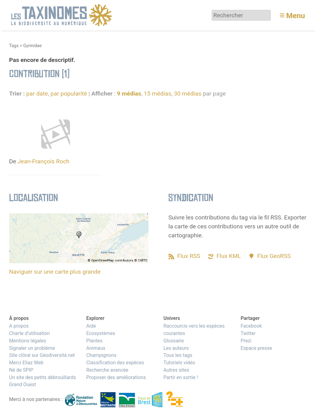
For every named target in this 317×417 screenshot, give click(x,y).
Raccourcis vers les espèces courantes (194, 329)
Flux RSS (188, 256)
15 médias (157, 93)
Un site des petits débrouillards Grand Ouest (42, 381)
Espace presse (256, 348)
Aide (91, 326)
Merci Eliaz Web (26, 363)
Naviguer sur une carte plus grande (55, 271)
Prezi (246, 341)
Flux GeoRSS (274, 256)
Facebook (251, 326)
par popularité (69, 93)
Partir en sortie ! (180, 377)
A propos (19, 326)
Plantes (94, 341)
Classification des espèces (115, 363)
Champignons (101, 355)
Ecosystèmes (100, 333)
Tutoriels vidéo (179, 363)
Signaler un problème (32, 348)
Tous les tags (177, 355)
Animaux (95, 348)
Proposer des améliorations (116, 377)
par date (37, 93)
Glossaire (173, 341)
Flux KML (229, 256)
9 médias (129, 93)
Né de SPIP (21, 370)
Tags (14, 45)
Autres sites (176, 370)
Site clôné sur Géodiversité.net (42, 355)
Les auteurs (176, 348)
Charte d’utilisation (29, 333)
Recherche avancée (107, 370)
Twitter (248, 333)
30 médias (187, 93)
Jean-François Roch (43, 161)
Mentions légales (27, 341)
